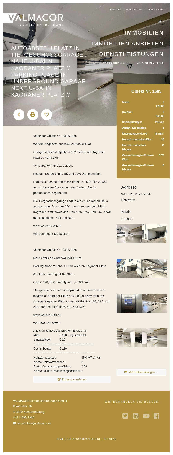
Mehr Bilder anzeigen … (143, 372)
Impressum (155, 9)
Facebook (157, 416)
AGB (59, 438)
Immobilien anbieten (127, 43)
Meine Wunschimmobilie (112, 63)
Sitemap (110, 438)
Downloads (134, 9)
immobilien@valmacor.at (34, 423)
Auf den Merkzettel (46, 114)
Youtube (146, 416)
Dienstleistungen (131, 54)
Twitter (125, 416)
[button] (161, 21)
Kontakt (115, 9)
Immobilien (144, 32)
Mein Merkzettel (150, 63)
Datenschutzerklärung (83, 438)
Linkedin (136, 416)
